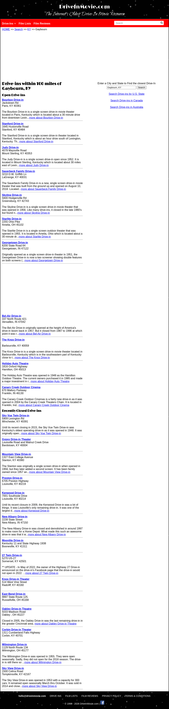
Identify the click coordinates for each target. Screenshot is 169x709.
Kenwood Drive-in (13, 492)
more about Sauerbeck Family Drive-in (43, 189)
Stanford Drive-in (12, 123)
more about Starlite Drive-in (35, 236)
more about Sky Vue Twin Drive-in (41, 433)
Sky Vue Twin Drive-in (15, 415)
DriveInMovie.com (84, 7)
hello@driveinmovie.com (32, 696)
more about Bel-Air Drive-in (35, 333)
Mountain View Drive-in (16, 454)
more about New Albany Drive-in (47, 534)
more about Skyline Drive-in (33, 212)
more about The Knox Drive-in (32, 357)
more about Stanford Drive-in (36, 141)
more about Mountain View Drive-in (49, 472)
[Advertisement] (42, 56)
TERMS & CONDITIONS (138, 696)
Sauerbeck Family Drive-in (18, 171)
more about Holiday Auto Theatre (50, 381)
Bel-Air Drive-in (11, 316)
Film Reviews (42, 23)
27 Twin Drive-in (12, 555)
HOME (6, 29)
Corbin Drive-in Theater (16, 629)
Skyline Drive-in (12, 195)
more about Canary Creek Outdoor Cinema (44, 405)
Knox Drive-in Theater (15, 579)
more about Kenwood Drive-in (31, 510)
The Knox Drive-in (13, 339)
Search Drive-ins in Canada (126, 100)
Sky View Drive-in (13, 668)
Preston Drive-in (12, 478)
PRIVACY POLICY (111, 696)
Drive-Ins (9, 23)
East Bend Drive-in (13, 594)
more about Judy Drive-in (34, 165)
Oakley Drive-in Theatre (17, 608)
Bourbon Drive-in (13, 99)
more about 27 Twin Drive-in (41, 573)
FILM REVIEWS (90, 696)
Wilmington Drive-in (14, 644)
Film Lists (25, 23)
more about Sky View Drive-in (39, 686)
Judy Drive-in (10, 147)
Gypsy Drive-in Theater (16, 439)
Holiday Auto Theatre (15, 363)
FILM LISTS (71, 696)
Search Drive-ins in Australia (126, 107)
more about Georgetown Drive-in (44, 260)
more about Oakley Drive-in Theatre (55, 623)
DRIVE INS (55, 696)
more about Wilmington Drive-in (42, 662)
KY (29, 29)
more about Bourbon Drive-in (46, 117)
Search (19, 29)
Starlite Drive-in (11, 218)
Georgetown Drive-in (15, 242)
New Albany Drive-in (14, 516)
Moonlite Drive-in (12, 540)
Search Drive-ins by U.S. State (127, 94)
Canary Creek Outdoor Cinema (21, 387)
